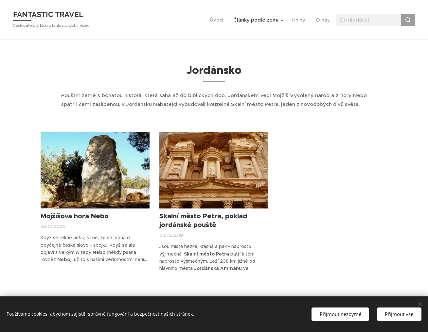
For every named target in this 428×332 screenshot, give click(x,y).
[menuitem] (218, 20)
